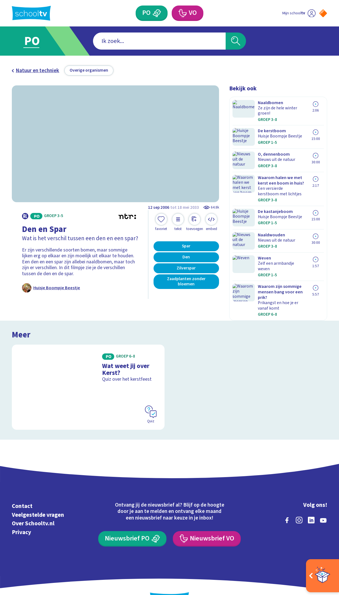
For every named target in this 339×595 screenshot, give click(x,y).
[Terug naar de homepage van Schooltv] (31, 13)
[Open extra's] (322, 575)
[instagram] (299, 498)
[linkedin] (311, 498)
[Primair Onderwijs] (157, 13)
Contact (22, 484)
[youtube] (323, 498)
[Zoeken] (236, 41)
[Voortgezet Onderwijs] (182, 13)
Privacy (21, 509)
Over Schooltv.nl (33, 501)
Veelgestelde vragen (38, 492)
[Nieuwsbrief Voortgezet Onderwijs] (207, 516)
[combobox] (159, 41)
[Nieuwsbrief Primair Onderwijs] (132, 516)
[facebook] (287, 498)
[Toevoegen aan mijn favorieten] (161, 222)
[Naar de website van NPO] (323, 13)
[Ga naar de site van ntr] (318, 546)
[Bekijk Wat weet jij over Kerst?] (88, 364)
